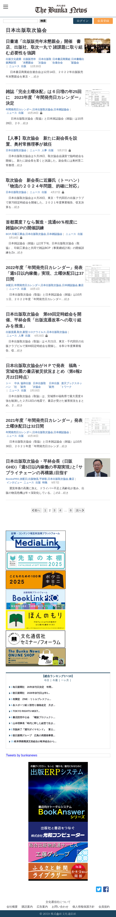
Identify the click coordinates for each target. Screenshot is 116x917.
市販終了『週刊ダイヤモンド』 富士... (34, 729)
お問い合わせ (60, 906)
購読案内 (27, 906)
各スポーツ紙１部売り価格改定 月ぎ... (34, 705)
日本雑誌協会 (61, 109)
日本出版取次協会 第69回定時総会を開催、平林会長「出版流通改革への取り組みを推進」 (43, 320)
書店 (80, 285)
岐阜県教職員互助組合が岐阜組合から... (35, 741)
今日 (46, 680)
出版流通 (11, 332)
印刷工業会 (18, 234)
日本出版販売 (54, 385)
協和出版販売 (26, 385)
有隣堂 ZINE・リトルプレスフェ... (32, 699)
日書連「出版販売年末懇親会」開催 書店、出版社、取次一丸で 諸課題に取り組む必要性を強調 (44, 47)
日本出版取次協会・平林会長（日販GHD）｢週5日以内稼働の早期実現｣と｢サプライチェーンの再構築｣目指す (44, 467)
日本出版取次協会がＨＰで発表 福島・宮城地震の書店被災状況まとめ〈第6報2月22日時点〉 (44, 371)
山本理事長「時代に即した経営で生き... (34, 723)
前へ (37, 510)
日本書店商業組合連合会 (61, 61)
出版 (23, 66)
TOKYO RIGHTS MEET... (26, 711)
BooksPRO (12, 478)
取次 (19, 332)
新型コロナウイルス (34, 332)
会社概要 (12, 906)
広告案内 (42, 906)
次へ (78, 510)
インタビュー (14, 482)
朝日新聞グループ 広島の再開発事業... (34, 735)
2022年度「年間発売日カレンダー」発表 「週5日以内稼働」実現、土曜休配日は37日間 (46, 273)
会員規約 (104, 906)
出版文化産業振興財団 (13, 61)
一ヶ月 (65, 680)
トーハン (8, 385)
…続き (35, 76)
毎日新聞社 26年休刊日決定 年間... (33, 687)
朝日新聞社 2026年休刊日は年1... (31, 693)
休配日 (9, 285)
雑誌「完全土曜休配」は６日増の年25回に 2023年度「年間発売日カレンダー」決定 (44, 97)
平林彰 (43, 478)
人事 (44, 150)
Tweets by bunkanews (21, 755)
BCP (8, 234)
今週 (55, 680)
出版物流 (33, 478)
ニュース (14, 66)
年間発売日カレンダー (19, 109)
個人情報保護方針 (83, 906)
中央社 (16, 385)
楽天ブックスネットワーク (71, 385)
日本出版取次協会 (44, 61)
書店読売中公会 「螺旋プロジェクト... (34, 717)
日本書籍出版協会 (77, 61)
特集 (44, 482)
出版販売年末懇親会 (29, 61)
